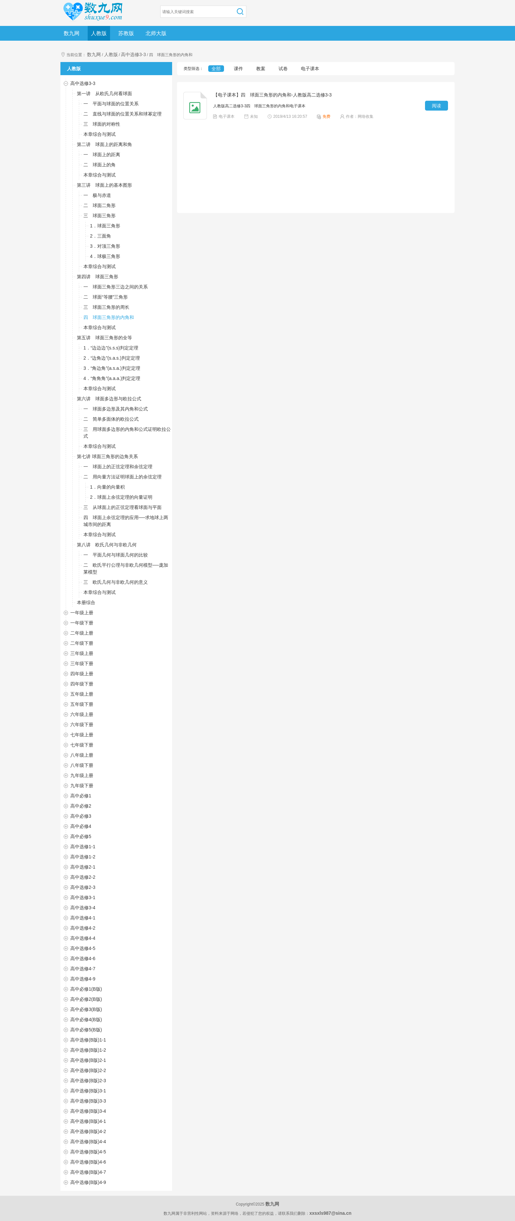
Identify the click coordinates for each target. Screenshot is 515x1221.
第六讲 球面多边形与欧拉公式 (109, 398)
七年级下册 (81, 744)
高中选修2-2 (82, 877)
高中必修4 (80, 826)
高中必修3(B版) (86, 1009)
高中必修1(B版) (86, 989)
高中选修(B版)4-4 (88, 1141)
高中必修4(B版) (86, 1019)
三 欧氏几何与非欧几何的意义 (115, 582)
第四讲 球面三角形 (97, 276)
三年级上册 (81, 653)
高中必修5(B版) (86, 1029)
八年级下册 (81, 765)
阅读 (436, 105)
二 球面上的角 (99, 164)
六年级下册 (81, 724)
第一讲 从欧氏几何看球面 (104, 93)
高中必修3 (80, 816)
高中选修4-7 (82, 968)
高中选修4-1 (82, 917)
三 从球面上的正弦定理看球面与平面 (122, 507)
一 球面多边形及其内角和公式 (115, 408)
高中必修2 (80, 806)
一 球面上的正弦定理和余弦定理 (117, 466)
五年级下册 (81, 704)
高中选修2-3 (82, 887)
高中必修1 (80, 795)
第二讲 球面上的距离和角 (104, 144)
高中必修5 (80, 836)
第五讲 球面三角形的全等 (104, 337)
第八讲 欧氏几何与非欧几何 (107, 544)
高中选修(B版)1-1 (88, 1039)
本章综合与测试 (99, 134)
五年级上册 (81, 694)
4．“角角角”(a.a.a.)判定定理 (111, 378)
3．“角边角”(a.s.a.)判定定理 (111, 368)
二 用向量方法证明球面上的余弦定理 (122, 476)
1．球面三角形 (105, 225)
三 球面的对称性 (101, 124)
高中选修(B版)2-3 (88, 1080)
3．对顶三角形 (105, 246)
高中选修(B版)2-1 (88, 1060)
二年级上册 (81, 633)
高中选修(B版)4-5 (88, 1151)
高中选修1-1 (82, 846)
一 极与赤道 (97, 195)
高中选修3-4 (82, 907)
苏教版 (126, 33)
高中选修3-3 (133, 54)
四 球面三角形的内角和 (108, 317)
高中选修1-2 (82, 856)
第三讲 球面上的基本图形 (104, 185)
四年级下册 (81, 683)
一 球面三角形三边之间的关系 (115, 286)
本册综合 (86, 602)
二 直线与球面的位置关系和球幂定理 (122, 113)
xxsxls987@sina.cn (330, 1213)
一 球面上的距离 (101, 154)
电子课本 (310, 68)
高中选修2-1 (82, 867)
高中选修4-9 (82, 978)
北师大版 (156, 33)
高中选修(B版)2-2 (88, 1070)
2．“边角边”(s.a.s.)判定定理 (111, 358)
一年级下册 (81, 622)
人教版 (99, 33)
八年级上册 (81, 755)
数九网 (71, 33)
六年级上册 (81, 714)
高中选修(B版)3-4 (88, 1111)
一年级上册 (81, 612)
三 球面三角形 (99, 215)
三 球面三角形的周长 (106, 307)
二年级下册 (81, 643)
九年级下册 (81, 785)
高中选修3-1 (82, 897)
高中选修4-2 (82, 928)
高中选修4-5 (82, 948)
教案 (260, 68)
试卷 (283, 68)
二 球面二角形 (99, 205)
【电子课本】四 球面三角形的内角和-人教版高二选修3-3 (272, 94)
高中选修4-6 (82, 958)
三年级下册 (81, 663)
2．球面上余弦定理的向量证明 (121, 497)
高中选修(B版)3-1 (88, 1090)
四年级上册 (81, 673)
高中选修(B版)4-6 (88, 1162)
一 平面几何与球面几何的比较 (115, 555)
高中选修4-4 (82, 938)
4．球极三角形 (105, 256)
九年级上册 (81, 775)
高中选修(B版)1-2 (88, 1050)
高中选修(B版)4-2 (88, 1131)
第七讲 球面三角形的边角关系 (107, 456)
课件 (238, 68)
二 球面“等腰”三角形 (105, 297)
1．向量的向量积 (107, 487)
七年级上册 (81, 734)
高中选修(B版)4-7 (88, 1172)
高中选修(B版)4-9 (88, 1182)
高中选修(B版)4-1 (88, 1121)
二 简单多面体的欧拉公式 (111, 419)
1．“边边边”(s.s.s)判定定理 (110, 347)
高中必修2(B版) (86, 999)
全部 (216, 68)
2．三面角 (100, 236)
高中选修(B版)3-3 (88, 1101)
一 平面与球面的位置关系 (111, 103)
